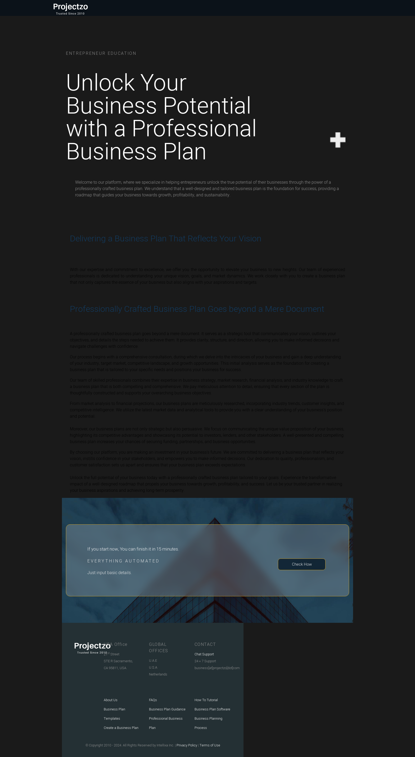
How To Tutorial (206, 699)
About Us (111, 699)
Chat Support (204, 654)
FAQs (153, 699)
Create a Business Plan (121, 727)
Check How (302, 564)
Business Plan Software (212, 709)
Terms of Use (210, 745)
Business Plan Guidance (167, 709)
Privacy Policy (186, 745)
